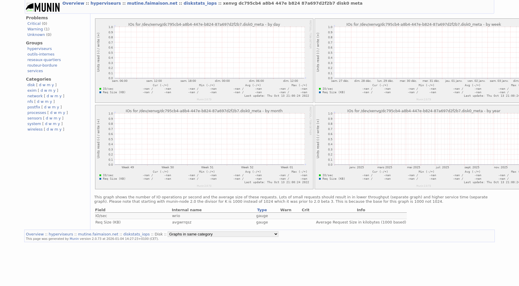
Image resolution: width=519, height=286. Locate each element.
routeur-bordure (42, 65)
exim (32, 90)
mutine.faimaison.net (153, 3)
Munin (74, 238)
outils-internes (41, 54)
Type (262, 210)
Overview (74, 3)
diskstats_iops (201, 3)
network (35, 96)
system (34, 124)
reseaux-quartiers (44, 60)
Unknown (36, 34)
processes (36, 112)
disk (31, 85)
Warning (35, 29)
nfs (30, 101)
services (35, 71)
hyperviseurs (106, 3)
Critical (34, 23)
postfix (33, 107)
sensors (34, 118)
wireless (35, 129)
